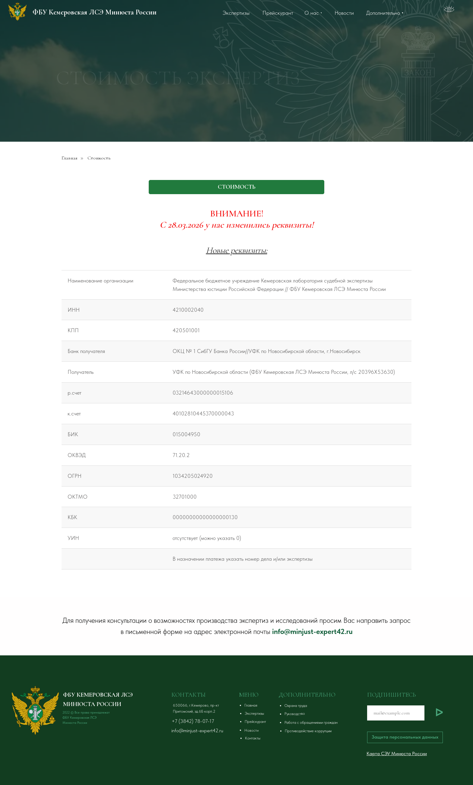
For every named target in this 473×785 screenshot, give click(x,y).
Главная (70, 158)
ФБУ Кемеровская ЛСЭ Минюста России (95, 12)
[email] (395, 712)
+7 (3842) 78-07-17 (193, 721)
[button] (322, 706)
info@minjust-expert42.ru (312, 631)
